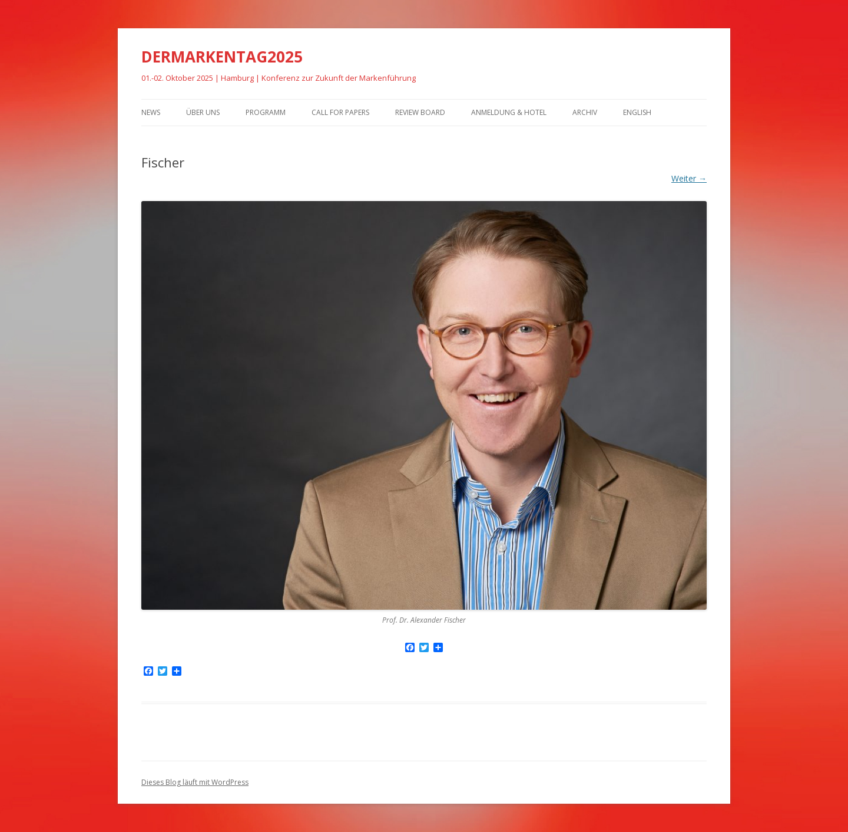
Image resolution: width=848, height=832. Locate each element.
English (637, 112)
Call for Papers (340, 112)
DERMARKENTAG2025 (222, 56)
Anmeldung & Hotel (508, 112)
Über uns (203, 112)
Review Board (420, 112)
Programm (266, 112)
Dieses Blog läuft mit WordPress (195, 782)
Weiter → (689, 178)
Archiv (584, 112)
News (150, 112)
